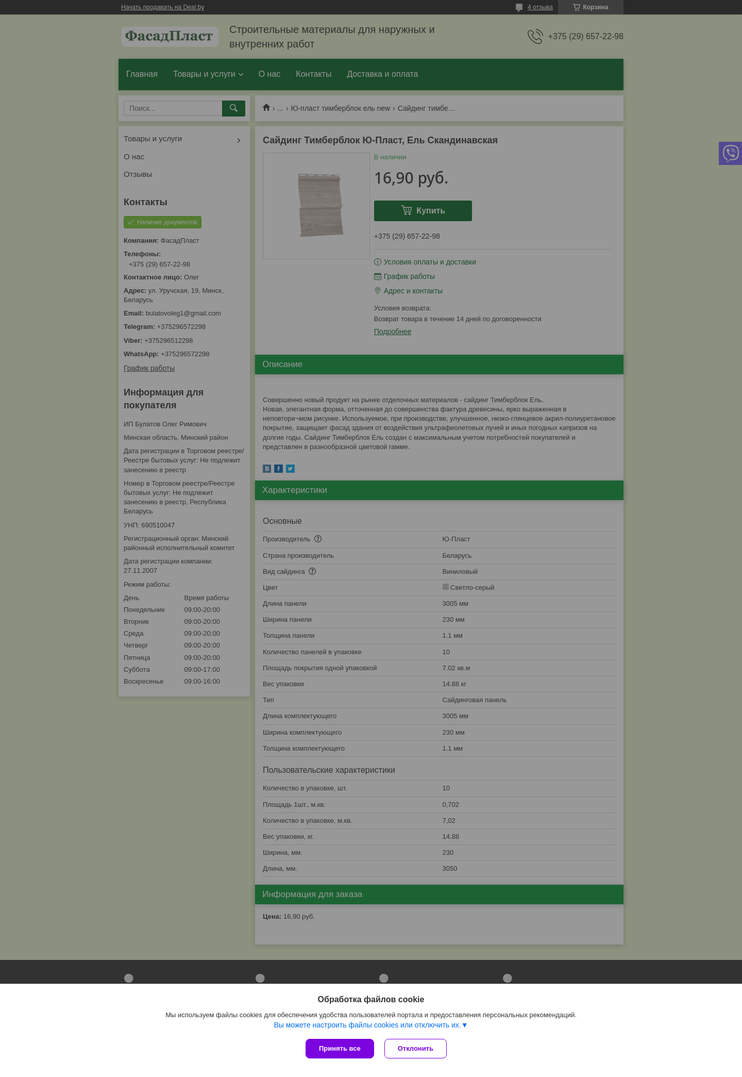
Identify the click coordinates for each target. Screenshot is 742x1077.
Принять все (340, 1048)
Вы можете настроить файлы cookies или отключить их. (367, 1025)
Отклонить (415, 1048)
